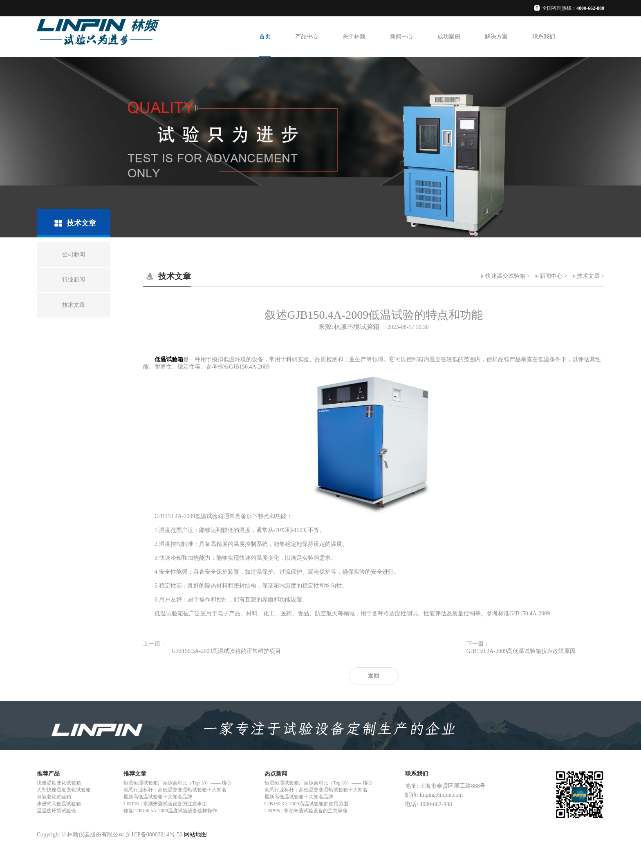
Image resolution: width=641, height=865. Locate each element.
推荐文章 (134, 774)
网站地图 (195, 834)
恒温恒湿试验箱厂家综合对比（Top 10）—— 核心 (177, 783)
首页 (265, 37)
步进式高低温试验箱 (59, 804)
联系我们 (543, 37)
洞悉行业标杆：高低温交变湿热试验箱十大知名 (174, 790)
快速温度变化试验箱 (59, 783)
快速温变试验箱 (505, 276)
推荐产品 (48, 774)
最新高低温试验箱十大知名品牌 (157, 797)
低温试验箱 (169, 359)
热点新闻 (275, 774)
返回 (373, 676)
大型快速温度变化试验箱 (64, 790)
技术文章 (588, 276)
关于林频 (354, 37)
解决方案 (496, 37)
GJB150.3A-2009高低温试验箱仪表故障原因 (521, 651)
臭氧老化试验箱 (54, 797)
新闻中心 (401, 37)
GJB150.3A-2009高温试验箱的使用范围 (306, 804)
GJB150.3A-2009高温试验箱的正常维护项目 (226, 651)
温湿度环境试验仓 (56, 811)
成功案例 (448, 37)
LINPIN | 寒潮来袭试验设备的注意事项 (165, 804)
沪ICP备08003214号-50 (154, 834)
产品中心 (306, 37)
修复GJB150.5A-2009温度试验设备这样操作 (170, 811)
